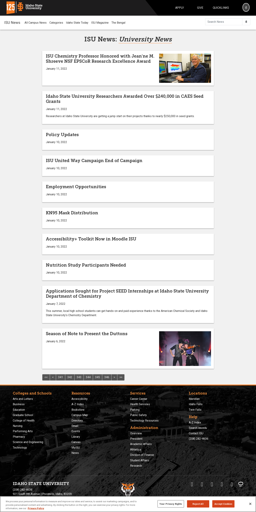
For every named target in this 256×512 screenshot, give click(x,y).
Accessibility (79, 399)
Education (19, 409)
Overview (136, 433)
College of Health (23, 420)
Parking (135, 409)
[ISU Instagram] (211, 484)
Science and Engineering (28, 442)
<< (46, 377)
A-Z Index (77, 404)
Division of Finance (142, 455)
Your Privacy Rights (170, 503)
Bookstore (77, 409)
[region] (128, 504)
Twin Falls (195, 409)
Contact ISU (196, 433)
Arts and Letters (23, 399)
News (75, 453)
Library (75, 436)
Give (200, 7)
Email (74, 426)
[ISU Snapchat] (231, 484)
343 (79, 377)
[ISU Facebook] (192, 484)
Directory (77, 420)
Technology (20, 447)
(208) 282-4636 (198, 438)
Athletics (135, 449)
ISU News (12, 22)
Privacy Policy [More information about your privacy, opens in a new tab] (36, 508)
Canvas (76, 442)
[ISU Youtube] (221, 484)
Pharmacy (19, 436)
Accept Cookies (223, 503)
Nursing (17, 426)
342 (69, 377)
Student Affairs (139, 460)
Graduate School (23, 415)
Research (136, 465)
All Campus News (36, 22)
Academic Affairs (141, 444)
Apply (179, 7)
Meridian (194, 399)
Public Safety (138, 415)
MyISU (75, 447)
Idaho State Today (77, 22)
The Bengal (118, 22)
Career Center (138, 399)
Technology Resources (144, 420)
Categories (56, 22)
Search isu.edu (198, 428)
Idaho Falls (195, 404)
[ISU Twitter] (202, 484)
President (136, 438)
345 (97, 377)
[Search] (246, 7)
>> (120, 377)
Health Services (140, 404)
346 (106, 377)
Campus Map (79, 415)
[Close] (250, 504)
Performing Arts (23, 431)
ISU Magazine (100, 22)
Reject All (198, 503)
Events (75, 431)
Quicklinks (221, 7)
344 (88, 377)
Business (19, 404)
